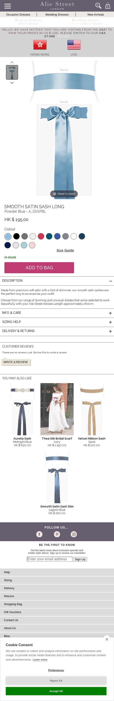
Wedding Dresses (56, 14)
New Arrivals (95, 14)
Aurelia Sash (22, 438)
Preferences (56, 670)
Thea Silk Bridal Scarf (57, 438)
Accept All (56, 691)
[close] (106, 639)
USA (74, 54)
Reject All (56, 680)
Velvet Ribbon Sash (91, 438)
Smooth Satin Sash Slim (57, 506)
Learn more (40, 659)
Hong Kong (39, 54)
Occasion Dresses (18, 14)
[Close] (64, 36)
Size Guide (65, 250)
